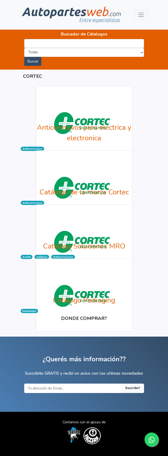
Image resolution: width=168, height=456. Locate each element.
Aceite (26, 257)
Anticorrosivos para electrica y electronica (84, 133)
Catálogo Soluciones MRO (84, 246)
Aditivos (41, 257)
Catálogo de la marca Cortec (84, 192)
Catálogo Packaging (84, 300)
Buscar (32, 61)
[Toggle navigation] (141, 15)
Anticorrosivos (32, 149)
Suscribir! (132, 388)
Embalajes (29, 311)
